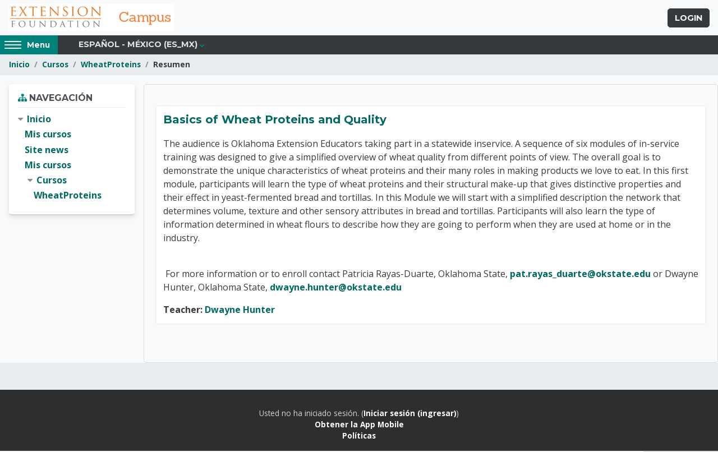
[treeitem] (72, 159)
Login (688, 18)
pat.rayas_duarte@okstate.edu (581, 275)
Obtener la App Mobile (359, 426)
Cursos (55, 66)
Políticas (359, 437)
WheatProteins (111, 66)
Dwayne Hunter (240, 311)
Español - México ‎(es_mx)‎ (138, 46)
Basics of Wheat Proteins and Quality (274, 120)
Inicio (19, 66)
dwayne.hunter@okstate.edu (336, 288)
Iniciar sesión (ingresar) (410, 414)
